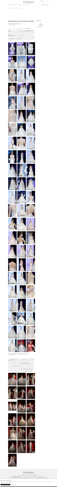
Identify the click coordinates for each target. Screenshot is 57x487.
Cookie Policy (14, 484)
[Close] (56, 479)
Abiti (24, 4)
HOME (10, 4)
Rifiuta (8, 484)
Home (9, 8)
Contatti (27, 4)
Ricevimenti (20, 4)
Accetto (3, 484)
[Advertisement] (28, 15)
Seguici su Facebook (45, 4)
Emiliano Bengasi (10, 35)
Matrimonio (14, 4)
